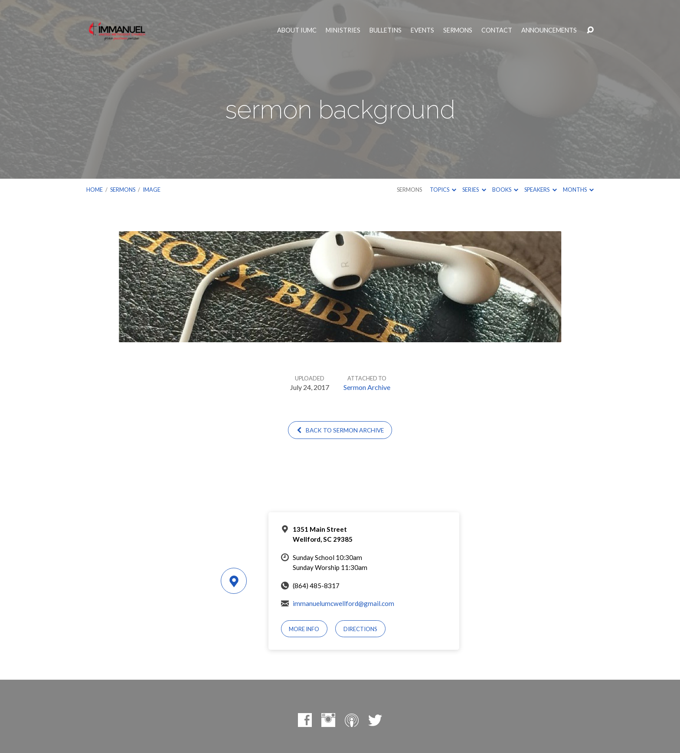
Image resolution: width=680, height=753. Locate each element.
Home (94, 189)
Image (151, 189)
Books (505, 189)
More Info (304, 628)
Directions (360, 628)
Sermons (457, 30)
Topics (443, 189)
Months (578, 189)
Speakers (540, 189)
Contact (496, 30)
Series (474, 189)
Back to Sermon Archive (339, 430)
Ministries (343, 30)
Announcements (549, 30)
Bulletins (385, 30)
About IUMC (297, 30)
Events (422, 30)
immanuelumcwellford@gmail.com (343, 603)
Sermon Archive (366, 387)
